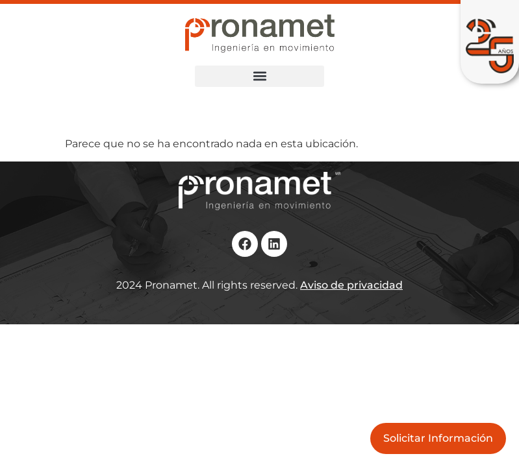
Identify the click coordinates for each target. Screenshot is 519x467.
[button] (259, 76)
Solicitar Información (438, 438)
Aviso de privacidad (351, 285)
